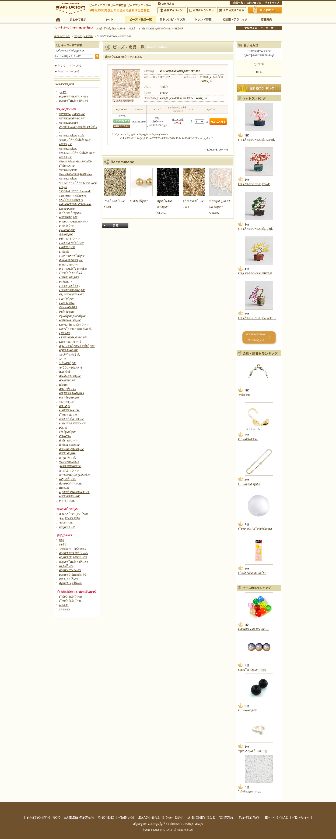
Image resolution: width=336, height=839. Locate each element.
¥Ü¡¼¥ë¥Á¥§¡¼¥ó (249, 484)
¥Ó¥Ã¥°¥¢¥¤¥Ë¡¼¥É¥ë (252, 573)
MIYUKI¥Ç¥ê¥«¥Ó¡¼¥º (72, 118)
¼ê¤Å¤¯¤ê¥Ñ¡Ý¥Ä (69, 354)
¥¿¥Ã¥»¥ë (64, 333)
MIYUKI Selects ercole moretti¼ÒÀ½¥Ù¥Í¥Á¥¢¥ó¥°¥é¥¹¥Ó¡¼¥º (75, 140)
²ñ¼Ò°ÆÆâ (106, 817)
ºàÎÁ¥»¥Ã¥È (66, 522)
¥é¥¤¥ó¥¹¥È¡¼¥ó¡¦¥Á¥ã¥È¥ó (74, 474)
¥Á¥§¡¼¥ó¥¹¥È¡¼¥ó (70, 341)
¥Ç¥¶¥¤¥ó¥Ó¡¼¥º (68, 350)
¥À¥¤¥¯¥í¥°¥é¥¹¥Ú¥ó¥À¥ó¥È (75, 328)
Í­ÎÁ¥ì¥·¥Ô (64, 609)
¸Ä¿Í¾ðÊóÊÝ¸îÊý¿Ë (201, 817)
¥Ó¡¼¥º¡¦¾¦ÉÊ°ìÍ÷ (140, 19)
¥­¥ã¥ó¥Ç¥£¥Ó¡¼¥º (69, 264)
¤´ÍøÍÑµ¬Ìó (126, 817)
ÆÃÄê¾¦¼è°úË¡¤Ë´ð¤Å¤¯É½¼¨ (160, 817)
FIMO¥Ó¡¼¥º (66, 402)
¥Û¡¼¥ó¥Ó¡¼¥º (247, 710)
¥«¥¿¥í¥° (64, 605)
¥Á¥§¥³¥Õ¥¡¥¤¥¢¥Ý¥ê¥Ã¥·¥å (75, 204)
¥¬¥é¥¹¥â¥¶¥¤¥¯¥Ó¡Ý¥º (72, 256)
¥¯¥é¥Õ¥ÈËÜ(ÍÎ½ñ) (70, 600)
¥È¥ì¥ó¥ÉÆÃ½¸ (203, 19)
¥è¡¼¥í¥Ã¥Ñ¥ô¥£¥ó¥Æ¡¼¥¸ (74, 492)
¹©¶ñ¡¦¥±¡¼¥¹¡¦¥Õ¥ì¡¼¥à (72, 548)
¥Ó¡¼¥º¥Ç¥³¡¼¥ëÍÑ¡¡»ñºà (73, 557)
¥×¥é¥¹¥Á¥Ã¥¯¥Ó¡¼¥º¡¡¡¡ (253, 629)
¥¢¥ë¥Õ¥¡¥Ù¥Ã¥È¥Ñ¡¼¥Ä (73, 221)
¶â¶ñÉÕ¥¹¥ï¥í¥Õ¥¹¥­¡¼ (71, 200)
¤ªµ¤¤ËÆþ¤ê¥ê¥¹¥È (201, 10)
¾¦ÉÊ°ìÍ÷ (237, 3)
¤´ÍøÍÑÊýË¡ (166, 3)
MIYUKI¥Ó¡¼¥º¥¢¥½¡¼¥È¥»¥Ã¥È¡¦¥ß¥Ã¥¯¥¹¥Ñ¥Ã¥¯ (78, 127)
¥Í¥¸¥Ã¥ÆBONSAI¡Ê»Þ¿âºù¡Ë (256, 139)
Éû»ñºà (62, 544)
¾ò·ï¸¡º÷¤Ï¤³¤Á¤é (68, 71)
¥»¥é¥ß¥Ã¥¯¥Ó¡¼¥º (70, 320)
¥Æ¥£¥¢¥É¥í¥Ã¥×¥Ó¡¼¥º (73, 337)
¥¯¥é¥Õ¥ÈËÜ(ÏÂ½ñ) (70, 596)
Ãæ (267, 28)
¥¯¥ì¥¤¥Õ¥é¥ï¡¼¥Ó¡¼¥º (72, 290)
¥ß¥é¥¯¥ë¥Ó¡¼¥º (68, 440)
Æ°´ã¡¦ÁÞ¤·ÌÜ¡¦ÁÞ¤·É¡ (71, 367)
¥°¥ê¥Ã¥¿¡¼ (65, 281)
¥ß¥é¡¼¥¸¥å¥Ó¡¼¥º (69, 444)
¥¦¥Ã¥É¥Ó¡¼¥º (67, 230)
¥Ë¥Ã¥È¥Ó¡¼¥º (67, 380)
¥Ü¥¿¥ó (63, 427)
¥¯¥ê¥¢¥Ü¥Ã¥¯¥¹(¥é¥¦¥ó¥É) (255, 528)
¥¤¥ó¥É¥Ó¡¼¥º (67, 225)
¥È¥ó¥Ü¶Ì (64, 371)
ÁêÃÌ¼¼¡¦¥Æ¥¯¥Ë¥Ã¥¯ (234, 19)
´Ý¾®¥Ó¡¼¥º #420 (249, 791)
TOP (57, 19)
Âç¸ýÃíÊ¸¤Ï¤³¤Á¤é (231, 10)
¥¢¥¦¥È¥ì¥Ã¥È (67, 500)
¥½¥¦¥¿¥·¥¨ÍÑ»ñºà (68, 578)
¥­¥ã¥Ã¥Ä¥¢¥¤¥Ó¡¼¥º (71, 260)
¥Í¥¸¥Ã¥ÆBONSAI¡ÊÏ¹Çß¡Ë (255, 273)
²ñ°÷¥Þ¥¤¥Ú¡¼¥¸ (172, 10)
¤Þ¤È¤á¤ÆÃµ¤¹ (77, 19)
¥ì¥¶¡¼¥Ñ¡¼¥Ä (67, 479)
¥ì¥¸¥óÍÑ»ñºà (66, 566)
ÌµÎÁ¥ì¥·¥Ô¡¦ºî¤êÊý (171, 19)
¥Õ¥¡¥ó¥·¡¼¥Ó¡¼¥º (69, 397)
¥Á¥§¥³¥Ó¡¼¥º (67, 208)
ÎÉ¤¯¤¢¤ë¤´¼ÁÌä (276, 817)
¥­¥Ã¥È (108, 19)
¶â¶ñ (61, 540)
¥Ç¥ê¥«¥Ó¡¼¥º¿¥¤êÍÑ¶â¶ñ (73, 514)
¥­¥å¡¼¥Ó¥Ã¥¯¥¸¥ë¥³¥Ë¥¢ (73, 268)
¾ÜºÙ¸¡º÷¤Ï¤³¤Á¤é (69, 65)
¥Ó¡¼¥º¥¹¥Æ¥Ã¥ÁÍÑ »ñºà (73, 96)
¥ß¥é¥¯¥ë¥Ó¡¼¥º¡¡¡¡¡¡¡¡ (252, 669)
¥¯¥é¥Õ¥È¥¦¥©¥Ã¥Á (70, 273)
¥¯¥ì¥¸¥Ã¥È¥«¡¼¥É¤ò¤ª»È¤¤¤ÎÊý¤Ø (161, 28)
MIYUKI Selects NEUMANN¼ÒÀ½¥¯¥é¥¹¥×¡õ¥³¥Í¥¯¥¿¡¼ (78, 183)
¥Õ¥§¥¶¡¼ (64, 406)
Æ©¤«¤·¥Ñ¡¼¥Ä (68, 307)
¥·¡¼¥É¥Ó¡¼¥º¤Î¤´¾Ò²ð (43, 817)
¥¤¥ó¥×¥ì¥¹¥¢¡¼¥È (69, 496)
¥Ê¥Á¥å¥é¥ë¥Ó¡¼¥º (70, 376)
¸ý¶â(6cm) (244, 394)
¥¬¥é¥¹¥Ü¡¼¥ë (67, 247)
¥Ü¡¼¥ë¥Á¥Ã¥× (248, 439)
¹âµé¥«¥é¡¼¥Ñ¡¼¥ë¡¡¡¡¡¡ (252, 751)
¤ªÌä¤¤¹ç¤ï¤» (254, 3)
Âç (272, 28)
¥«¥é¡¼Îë (64, 251)
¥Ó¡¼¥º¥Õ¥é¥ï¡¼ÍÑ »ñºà (72, 574)
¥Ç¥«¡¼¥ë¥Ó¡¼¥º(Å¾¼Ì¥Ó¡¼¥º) (77, 346)
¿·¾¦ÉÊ (62, 92)
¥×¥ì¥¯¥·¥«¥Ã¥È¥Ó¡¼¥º (72, 423)
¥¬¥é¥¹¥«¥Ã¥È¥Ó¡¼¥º (71, 243)
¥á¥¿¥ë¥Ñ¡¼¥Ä (67, 457)
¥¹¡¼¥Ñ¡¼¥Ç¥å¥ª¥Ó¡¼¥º (72, 316)
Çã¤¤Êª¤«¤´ (265, 10)
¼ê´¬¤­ (62, 359)
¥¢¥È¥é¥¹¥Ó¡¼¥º (68, 217)
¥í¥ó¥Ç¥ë (64, 487)
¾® (262, 28)
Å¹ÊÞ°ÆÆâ (266, 19)
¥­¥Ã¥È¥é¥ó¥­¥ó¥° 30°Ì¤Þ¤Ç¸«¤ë (255, 337)
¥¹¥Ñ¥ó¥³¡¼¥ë (66, 311)
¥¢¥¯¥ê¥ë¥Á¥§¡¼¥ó (70, 213)
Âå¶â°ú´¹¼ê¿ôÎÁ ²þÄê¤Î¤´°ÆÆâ (115, 28)
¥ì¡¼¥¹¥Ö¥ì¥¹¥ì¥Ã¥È (70, 483)
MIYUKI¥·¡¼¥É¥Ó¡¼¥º (72, 114)
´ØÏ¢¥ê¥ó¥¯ (227, 817)
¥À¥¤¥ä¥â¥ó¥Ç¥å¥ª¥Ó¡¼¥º (73, 324)
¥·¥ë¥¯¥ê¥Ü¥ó (66, 303)
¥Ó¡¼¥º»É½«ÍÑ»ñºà (70, 570)
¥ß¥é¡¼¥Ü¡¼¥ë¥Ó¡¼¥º (71, 449)
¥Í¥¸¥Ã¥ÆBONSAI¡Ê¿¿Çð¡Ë (255, 228)
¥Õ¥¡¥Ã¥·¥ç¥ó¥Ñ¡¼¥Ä (71, 393)
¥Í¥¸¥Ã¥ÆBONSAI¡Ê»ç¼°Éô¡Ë (257, 318)
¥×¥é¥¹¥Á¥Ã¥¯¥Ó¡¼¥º (71, 419)
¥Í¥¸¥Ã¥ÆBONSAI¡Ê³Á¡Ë (254, 184)
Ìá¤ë (115, 225)
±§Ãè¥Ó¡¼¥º (66, 234)
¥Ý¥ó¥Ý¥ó (65, 436)
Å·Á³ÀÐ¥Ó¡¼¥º (67, 363)
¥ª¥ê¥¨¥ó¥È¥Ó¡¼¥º (69, 238)
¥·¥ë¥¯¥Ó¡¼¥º (66, 299)
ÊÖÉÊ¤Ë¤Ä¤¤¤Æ (217, 149)
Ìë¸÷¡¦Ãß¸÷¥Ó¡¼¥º (69, 470)
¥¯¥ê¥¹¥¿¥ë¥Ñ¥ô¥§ (69, 286)
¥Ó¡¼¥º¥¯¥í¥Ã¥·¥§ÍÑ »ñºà (73, 100)
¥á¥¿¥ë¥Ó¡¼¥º (67, 527)
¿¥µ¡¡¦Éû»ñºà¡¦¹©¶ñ (69, 518)
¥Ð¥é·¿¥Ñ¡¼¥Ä (67, 389)
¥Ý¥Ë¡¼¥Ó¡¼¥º (67, 431)
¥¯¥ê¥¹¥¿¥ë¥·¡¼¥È (69, 277)
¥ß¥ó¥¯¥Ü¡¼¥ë (67, 453)
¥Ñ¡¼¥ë (63, 384)
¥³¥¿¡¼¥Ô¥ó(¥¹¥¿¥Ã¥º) (71, 294)
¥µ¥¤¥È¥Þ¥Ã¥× (272, 3)
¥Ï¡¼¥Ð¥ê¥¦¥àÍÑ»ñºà (70, 583)
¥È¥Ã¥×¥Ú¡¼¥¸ (62, 36)
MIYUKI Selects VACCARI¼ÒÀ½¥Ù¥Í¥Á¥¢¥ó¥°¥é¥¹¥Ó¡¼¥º (77, 153)
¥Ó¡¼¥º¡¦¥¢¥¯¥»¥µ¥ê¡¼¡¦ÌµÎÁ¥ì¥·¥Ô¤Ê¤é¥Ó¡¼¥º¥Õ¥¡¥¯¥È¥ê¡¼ (168, 824)
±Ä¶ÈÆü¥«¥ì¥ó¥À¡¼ (79, 817)
